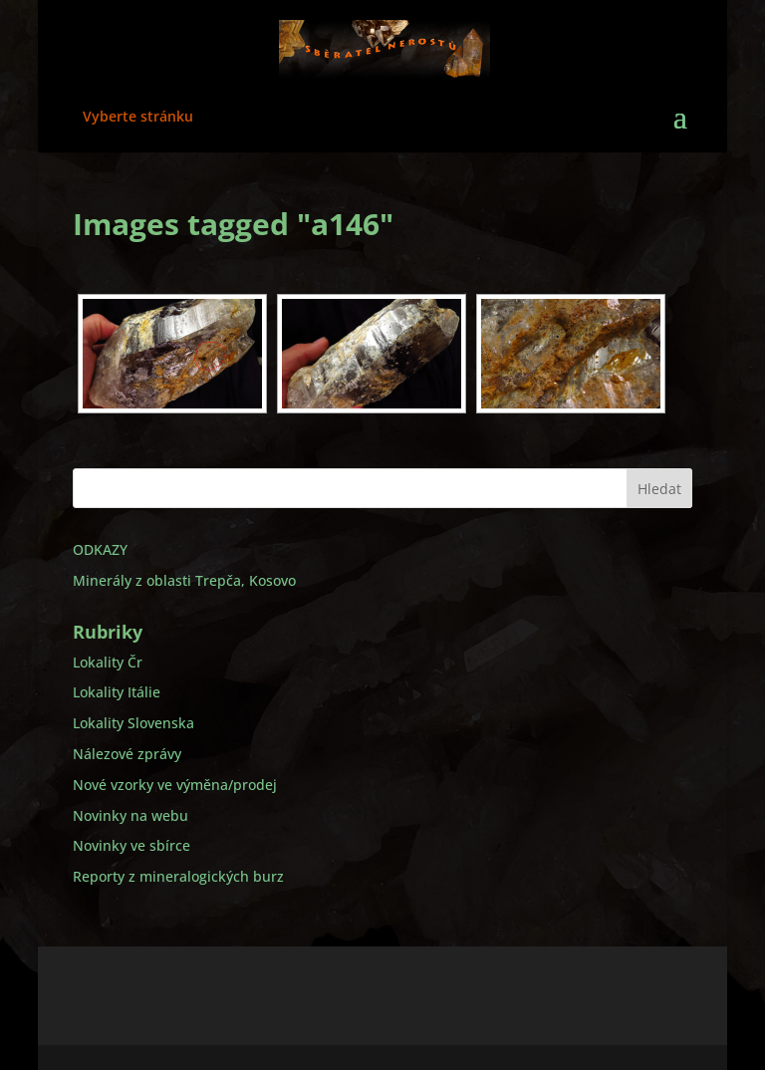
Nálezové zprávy (127, 753)
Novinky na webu (130, 815)
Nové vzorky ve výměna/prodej (175, 784)
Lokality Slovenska (133, 722)
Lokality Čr (107, 662)
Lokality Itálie (116, 691)
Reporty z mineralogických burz (178, 876)
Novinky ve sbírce (131, 845)
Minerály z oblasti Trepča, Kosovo (184, 580)
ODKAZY (100, 549)
